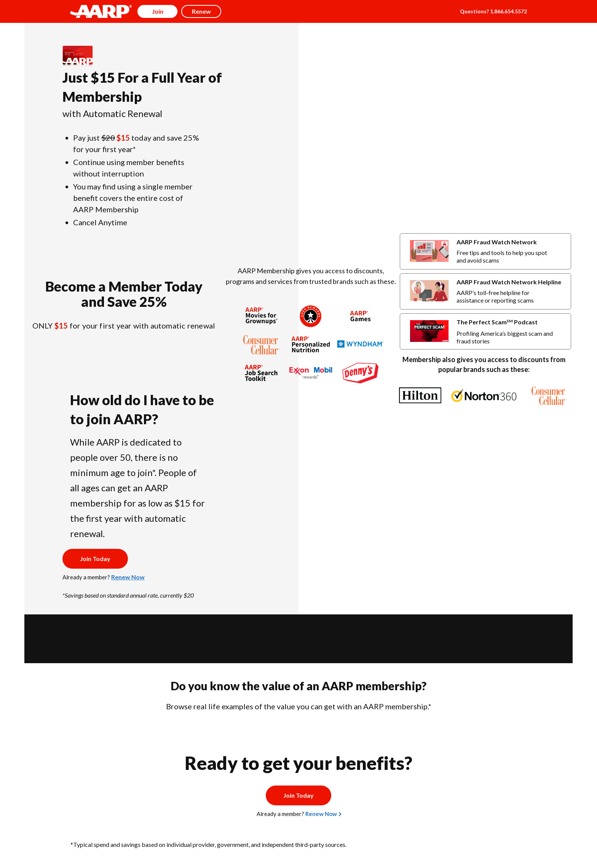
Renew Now (128, 576)
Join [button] (157, 11)
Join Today (95, 558)
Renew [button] (201, 11)
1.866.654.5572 (508, 11)
